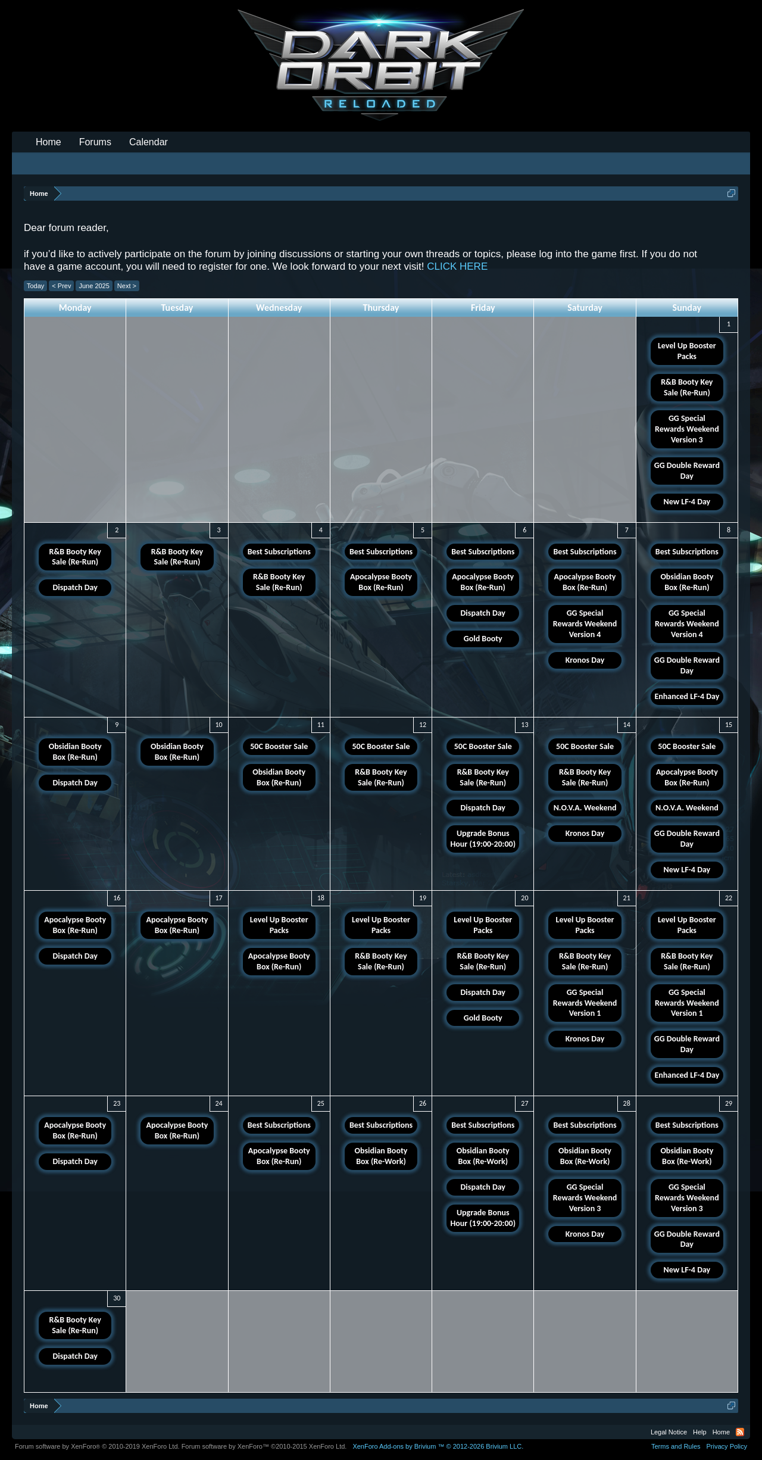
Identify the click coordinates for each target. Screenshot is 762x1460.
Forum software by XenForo (97, 1446)
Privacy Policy (727, 1446)
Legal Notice (669, 1432)
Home (48, 142)
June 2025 (94, 285)
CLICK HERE (457, 266)
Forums (95, 142)
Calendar (148, 142)
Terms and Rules (676, 1446)
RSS (740, 1432)
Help (700, 1432)
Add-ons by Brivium (437, 1446)
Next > (126, 285)
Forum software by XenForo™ (264, 1446)
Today (35, 285)
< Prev (61, 285)
